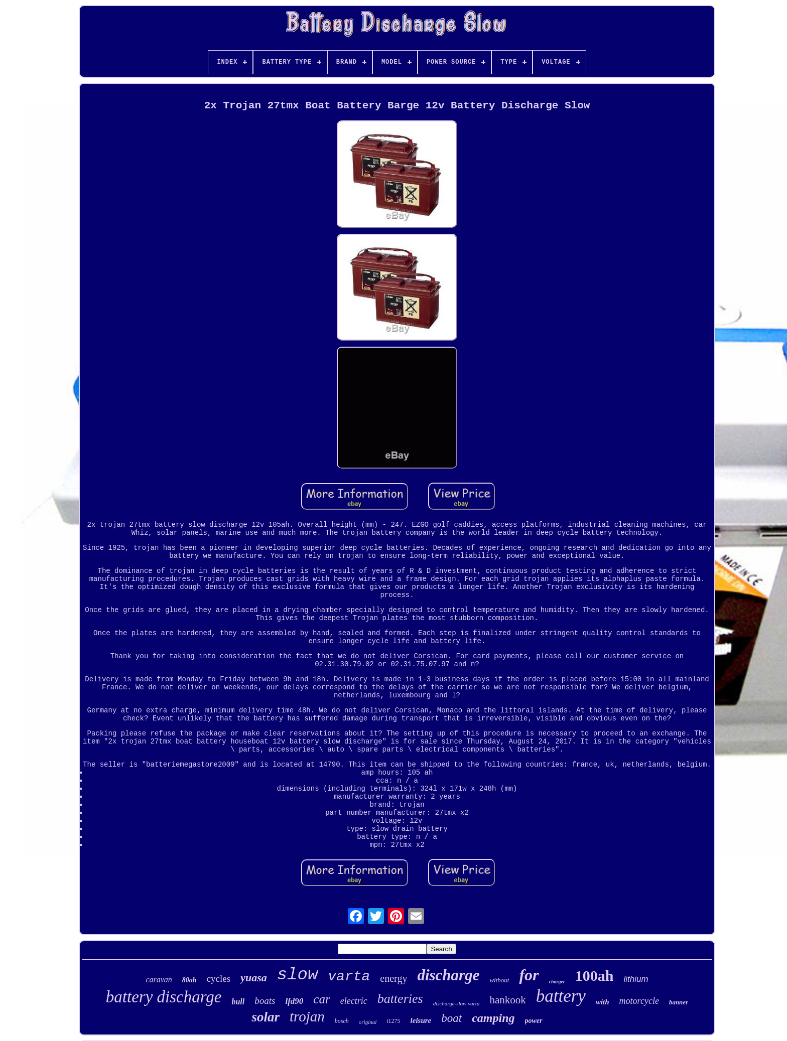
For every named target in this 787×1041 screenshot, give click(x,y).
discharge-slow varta (456, 1003)
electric (353, 1001)
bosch (342, 1020)
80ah (189, 980)
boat (451, 1018)
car (321, 999)
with (602, 1002)
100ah (594, 975)
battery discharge (164, 997)
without (499, 980)
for (529, 975)
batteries (400, 998)
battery (561, 996)
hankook (507, 1000)
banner (678, 1002)
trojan (307, 1016)
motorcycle (639, 1001)
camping (493, 1017)
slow (297, 974)
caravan (159, 979)
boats (264, 1000)
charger (557, 981)
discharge (448, 975)
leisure (421, 1020)
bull (237, 1001)
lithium (635, 979)
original (367, 1022)
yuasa (253, 977)
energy (393, 978)
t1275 (393, 1020)
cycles (218, 978)
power (534, 1020)
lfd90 (294, 1001)
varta (349, 976)
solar (265, 1016)
